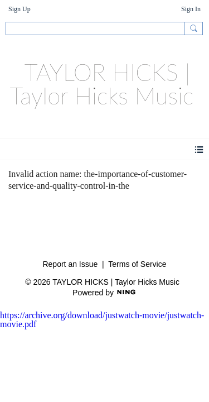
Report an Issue (70, 264)
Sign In (191, 9)
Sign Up (19, 9)
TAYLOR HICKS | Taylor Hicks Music (102, 83)
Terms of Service (137, 264)
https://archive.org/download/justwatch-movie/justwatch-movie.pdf (102, 319)
